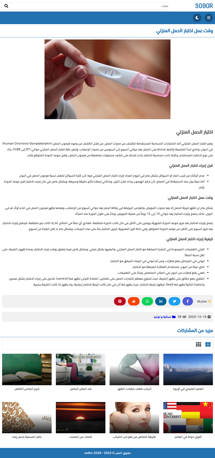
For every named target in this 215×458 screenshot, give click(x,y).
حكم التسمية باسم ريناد (27, 437)
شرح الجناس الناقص (26, 388)
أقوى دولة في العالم (188, 437)
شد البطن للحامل (81, 388)
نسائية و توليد (162, 317)
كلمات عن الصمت (80, 437)
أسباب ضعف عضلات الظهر (134, 388)
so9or (204, 5)
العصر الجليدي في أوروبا (188, 388)
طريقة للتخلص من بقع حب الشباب (134, 437)
